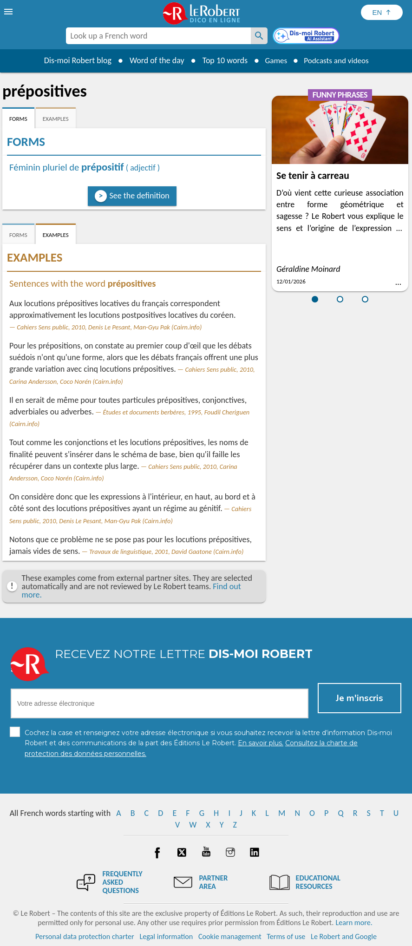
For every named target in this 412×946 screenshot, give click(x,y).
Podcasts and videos (337, 60)
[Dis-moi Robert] (307, 36)
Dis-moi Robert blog (74, 60)
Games (273, 60)
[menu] (9, 12)
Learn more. (353, 922)
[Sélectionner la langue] (382, 12)
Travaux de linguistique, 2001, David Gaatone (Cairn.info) (166, 551)
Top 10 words (221, 60)
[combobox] (158, 35)
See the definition (140, 196)
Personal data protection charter (84, 936)
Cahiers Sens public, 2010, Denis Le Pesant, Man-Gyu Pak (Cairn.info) (109, 327)
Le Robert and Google (344, 936)
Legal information (166, 936)
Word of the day (153, 60)
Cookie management (230, 936)
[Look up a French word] (259, 35)
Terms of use (286, 936)
